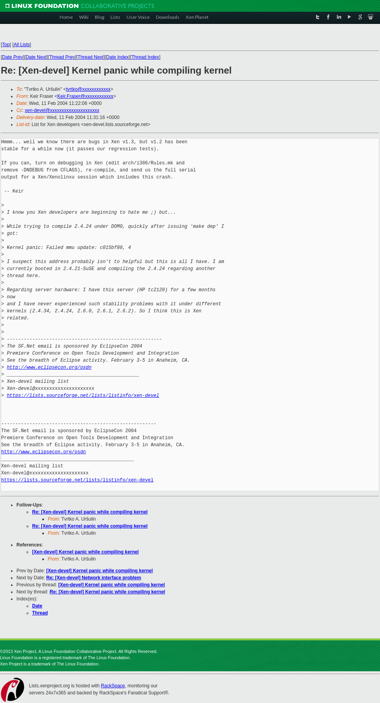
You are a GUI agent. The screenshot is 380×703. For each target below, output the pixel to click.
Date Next (35, 57)
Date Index (117, 57)
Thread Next (90, 57)
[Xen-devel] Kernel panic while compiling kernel (85, 552)
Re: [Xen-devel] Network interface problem (93, 577)
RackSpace (113, 686)
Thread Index (145, 57)
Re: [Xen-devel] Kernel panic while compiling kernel (90, 512)
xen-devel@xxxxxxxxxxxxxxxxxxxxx (62, 110)
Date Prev (12, 57)
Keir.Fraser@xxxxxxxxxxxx (85, 96)
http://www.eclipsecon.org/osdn (49, 367)
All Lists (22, 44)
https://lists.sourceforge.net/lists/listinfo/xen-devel (83, 395)
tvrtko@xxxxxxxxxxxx (88, 89)
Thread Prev (62, 57)
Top (5, 44)
